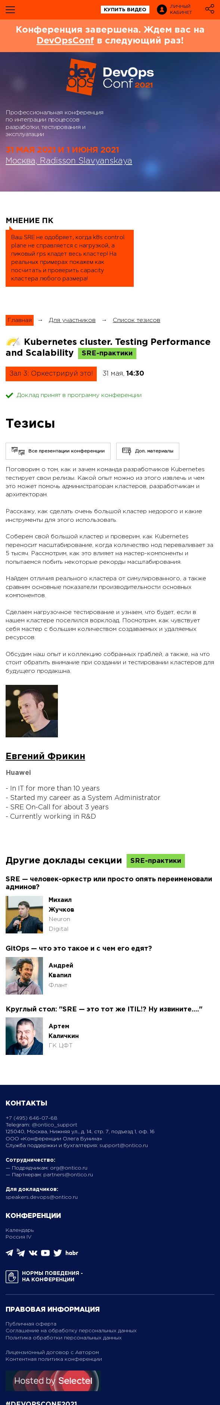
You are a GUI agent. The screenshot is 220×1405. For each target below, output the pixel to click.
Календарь (20, 1230)
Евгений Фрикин (45, 756)
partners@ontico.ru (68, 1175)
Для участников (72, 320)
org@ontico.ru (68, 1168)
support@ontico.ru (123, 1145)
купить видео (125, 10)
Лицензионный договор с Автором (52, 1352)
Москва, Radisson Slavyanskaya (69, 161)
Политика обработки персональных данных (64, 1338)
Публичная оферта (31, 1324)
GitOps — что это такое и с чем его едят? (79, 949)
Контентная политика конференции (54, 1359)
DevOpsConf (65, 41)
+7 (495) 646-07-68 (32, 1118)
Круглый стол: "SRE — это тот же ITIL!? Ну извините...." (104, 1010)
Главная (19, 320)
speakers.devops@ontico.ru (42, 1197)
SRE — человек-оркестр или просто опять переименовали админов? (109, 883)
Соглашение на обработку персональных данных (71, 1331)
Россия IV (19, 1237)
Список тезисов (136, 320)
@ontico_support (54, 1125)
